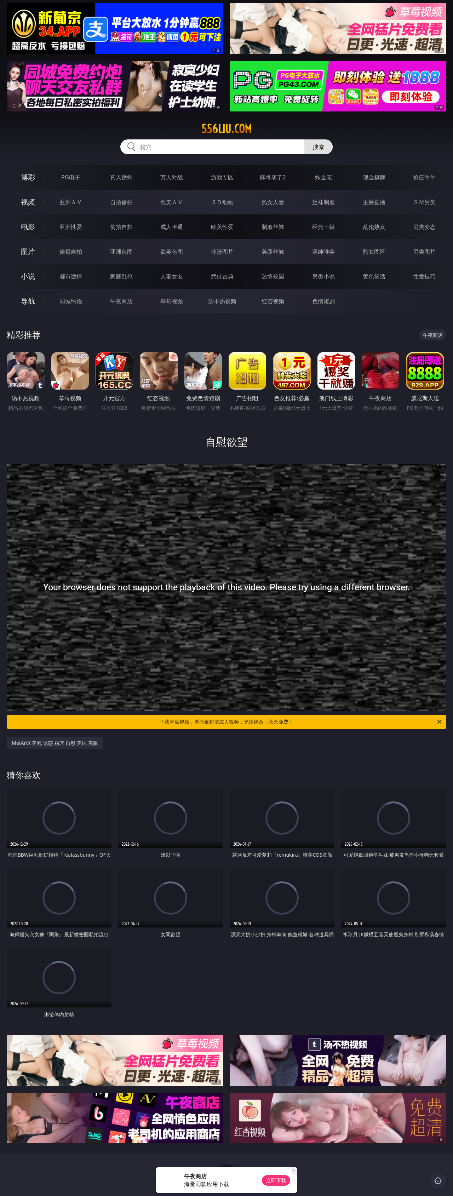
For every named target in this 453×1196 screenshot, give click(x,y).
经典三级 (323, 227)
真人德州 (121, 177)
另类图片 (424, 251)
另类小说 (323, 276)
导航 (28, 301)
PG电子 (70, 177)
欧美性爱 (222, 227)
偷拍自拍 (121, 227)
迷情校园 (273, 276)
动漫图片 (222, 251)
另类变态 (424, 227)
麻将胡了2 (273, 177)
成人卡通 (171, 227)
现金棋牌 (374, 177)
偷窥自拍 (70, 251)
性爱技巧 (424, 276)
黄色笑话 (374, 276)
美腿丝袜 (273, 251)
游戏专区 (222, 177)
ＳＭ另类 (424, 202)
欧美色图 (171, 251)
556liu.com (226, 129)
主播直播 (374, 202)
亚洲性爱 (70, 227)
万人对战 (171, 177)
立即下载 (276, 1180)
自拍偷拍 (121, 202)
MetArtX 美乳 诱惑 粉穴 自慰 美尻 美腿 (55, 743)
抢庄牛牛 (424, 177)
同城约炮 (70, 301)
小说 (28, 276)
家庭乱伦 (121, 276)
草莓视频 (171, 301)
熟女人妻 (273, 202)
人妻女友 (171, 276)
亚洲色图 (121, 251)
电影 (28, 226)
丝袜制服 (323, 202)
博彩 (28, 177)
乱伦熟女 (374, 227)
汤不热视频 (222, 301)
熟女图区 (374, 251)
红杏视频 (273, 301)
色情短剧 (323, 301)
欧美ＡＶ (171, 202)
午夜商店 (121, 301)
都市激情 (70, 276)
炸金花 (323, 177)
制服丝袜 (273, 227)
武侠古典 (222, 276)
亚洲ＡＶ (70, 202)
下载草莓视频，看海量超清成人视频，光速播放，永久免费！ (301, 722)
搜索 (318, 147)
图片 (28, 251)
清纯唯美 (323, 251)
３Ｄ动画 (222, 202)
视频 (28, 202)
